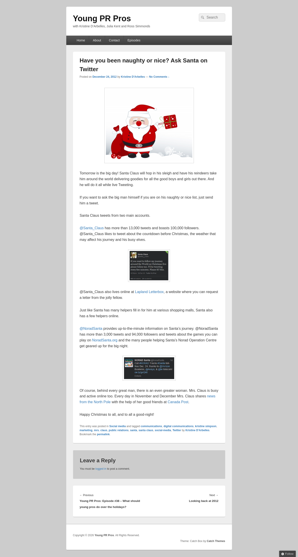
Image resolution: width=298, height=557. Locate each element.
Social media (117, 426)
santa (133, 430)
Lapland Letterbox (149, 292)
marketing (86, 430)
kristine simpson (205, 426)
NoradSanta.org (105, 340)
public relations (119, 430)
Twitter (176, 430)
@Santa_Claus (92, 228)
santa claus (146, 430)
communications (151, 426)
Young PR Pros (102, 18)
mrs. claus (100, 430)
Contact (114, 40)
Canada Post (178, 402)
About (97, 40)
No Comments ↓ (159, 76)
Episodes (133, 40)
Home (81, 40)
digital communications (178, 426)
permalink (103, 434)
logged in (100, 468)
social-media (163, 430)
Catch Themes (216, 541)
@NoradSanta (91, 328)
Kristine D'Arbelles (133, 76)
